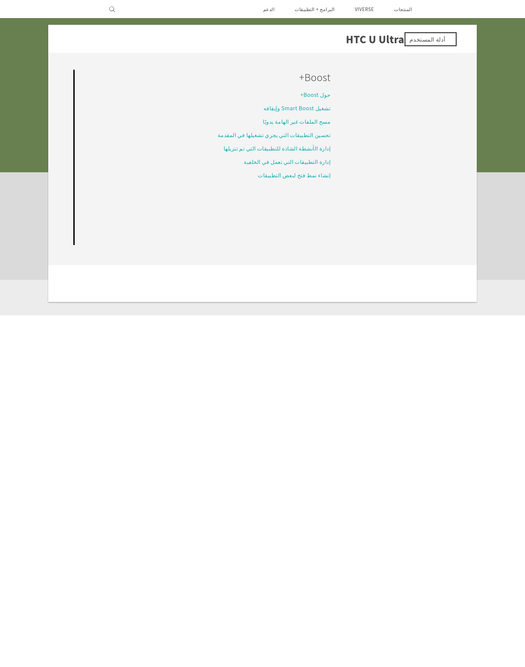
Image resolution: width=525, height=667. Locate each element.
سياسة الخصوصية (140, 568)
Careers (149, 586)
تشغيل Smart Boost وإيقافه (296, 108)
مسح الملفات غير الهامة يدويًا (296, 121)
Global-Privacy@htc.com (107, 650)
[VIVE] (85, 9)
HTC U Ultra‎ (421, 485)
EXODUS (298, 568)
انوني (82, 633)
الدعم (264, 9)
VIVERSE (362, 9)
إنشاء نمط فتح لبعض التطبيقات (293, 175)
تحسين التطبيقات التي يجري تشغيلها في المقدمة (273, 134)
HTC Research (228, 559)
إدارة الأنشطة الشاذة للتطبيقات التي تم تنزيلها (276, 148)
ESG (153, 550)
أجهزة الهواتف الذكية (287, 559)
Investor (148, 559)
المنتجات (403, 9)
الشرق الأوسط (422, 565)
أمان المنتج (147, 577)
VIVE (303, 577)
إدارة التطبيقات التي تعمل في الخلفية (286, 161)
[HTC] (440, 9)
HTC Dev (235, 550)
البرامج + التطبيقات (310, 9)
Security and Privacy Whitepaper (118, 595)
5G (306, 550)
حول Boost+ (314, 94)
